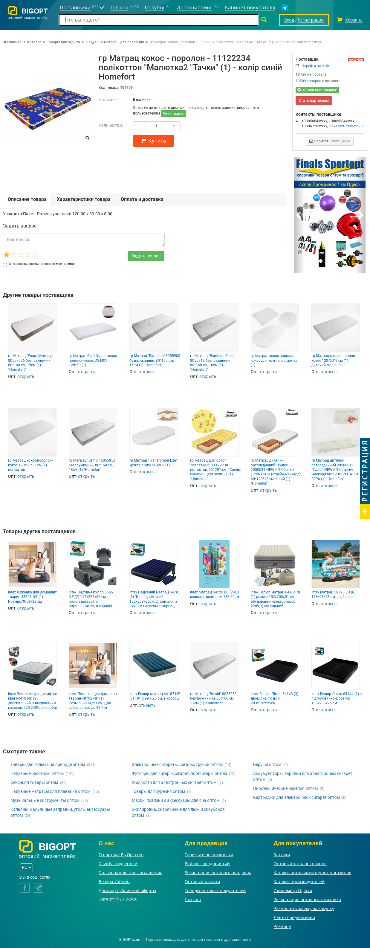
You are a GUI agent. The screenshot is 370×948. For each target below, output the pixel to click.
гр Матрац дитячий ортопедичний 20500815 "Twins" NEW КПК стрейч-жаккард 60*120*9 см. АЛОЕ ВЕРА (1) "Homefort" (335, 469)
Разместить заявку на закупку (303, 908)
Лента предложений (294, 917)
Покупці (193, 899)
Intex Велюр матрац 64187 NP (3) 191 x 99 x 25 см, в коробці (154, 696)
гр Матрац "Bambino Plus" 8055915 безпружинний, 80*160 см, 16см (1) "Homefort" (212, 363)
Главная (12, 42)
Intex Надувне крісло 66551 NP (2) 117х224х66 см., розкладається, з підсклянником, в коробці (92, 599)
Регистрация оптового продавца (218, 872)
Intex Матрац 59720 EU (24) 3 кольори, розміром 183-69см (214, 594)
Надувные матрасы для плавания (115, 42)
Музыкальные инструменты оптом (44, 800)
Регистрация (173, 114)
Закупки (281, 854)
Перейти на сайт (316, 66)
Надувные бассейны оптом (37, 773)
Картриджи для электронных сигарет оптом (296, 797)
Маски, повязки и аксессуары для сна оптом (175, 800)
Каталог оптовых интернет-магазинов (312, 872)
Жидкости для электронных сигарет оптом (174, 782)
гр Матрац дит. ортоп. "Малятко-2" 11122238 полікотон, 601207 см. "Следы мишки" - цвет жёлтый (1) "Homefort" (215, 469)
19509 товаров (308, 81)
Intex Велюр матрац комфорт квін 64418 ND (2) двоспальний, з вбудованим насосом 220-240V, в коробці (33, 701)
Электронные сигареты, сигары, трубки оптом (177, 764)
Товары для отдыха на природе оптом (47, 764)
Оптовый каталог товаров (299, 863)
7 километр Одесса (292, 890)
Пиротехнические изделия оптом (285, 788)
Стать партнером (314, 101)
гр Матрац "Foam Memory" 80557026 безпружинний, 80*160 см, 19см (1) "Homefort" (30, 363)
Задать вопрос (146, 256)
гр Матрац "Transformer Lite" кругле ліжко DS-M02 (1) (153, 462)
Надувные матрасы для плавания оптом (50, 791)
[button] (299, 215)
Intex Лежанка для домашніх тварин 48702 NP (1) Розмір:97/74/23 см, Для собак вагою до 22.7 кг (93, 701)
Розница (282, 926)
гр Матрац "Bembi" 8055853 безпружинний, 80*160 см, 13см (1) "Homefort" (92, 465)
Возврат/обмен (114, 881)
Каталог (34, 42)
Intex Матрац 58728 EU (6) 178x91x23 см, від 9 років (333, 594)
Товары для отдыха (63, 42)
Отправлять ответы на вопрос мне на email (39, 264)
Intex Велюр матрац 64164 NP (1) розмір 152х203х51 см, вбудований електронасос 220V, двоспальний (276, 599)
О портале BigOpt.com (121, 854)
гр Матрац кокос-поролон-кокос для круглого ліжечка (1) (274, 360)
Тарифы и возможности (209, 854)
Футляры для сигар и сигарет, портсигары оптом (179, 773)
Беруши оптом (267, 764)
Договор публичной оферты (127, 890)
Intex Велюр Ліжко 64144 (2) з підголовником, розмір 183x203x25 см (336, 698)
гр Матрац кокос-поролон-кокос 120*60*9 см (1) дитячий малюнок (333, 360)
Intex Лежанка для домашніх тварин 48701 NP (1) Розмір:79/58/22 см (32, 597)
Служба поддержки (118, 863)
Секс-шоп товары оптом (34, 782)
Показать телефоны (346, 126)
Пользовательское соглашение (130, 872)
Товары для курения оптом (158, 791)
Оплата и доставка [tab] (142, 199)
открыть (25, 376)
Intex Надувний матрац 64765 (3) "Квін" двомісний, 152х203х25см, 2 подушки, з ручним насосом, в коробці (154, 599)
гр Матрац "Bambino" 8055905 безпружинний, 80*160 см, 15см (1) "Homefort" (154, 360)
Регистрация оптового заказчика (307, 899)
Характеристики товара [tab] (84, 199)
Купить (153, 141)
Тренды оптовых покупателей (215, 890)
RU (26, 867)
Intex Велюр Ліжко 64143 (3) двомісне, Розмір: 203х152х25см (274, 698)
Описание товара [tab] (27, 199)
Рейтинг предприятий (207, 863)
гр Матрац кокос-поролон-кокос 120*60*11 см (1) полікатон (30, 465)
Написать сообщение (329, 141)
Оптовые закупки (202, 881)
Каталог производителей (299, 881)
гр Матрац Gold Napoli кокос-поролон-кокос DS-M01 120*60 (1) (93, 360)
